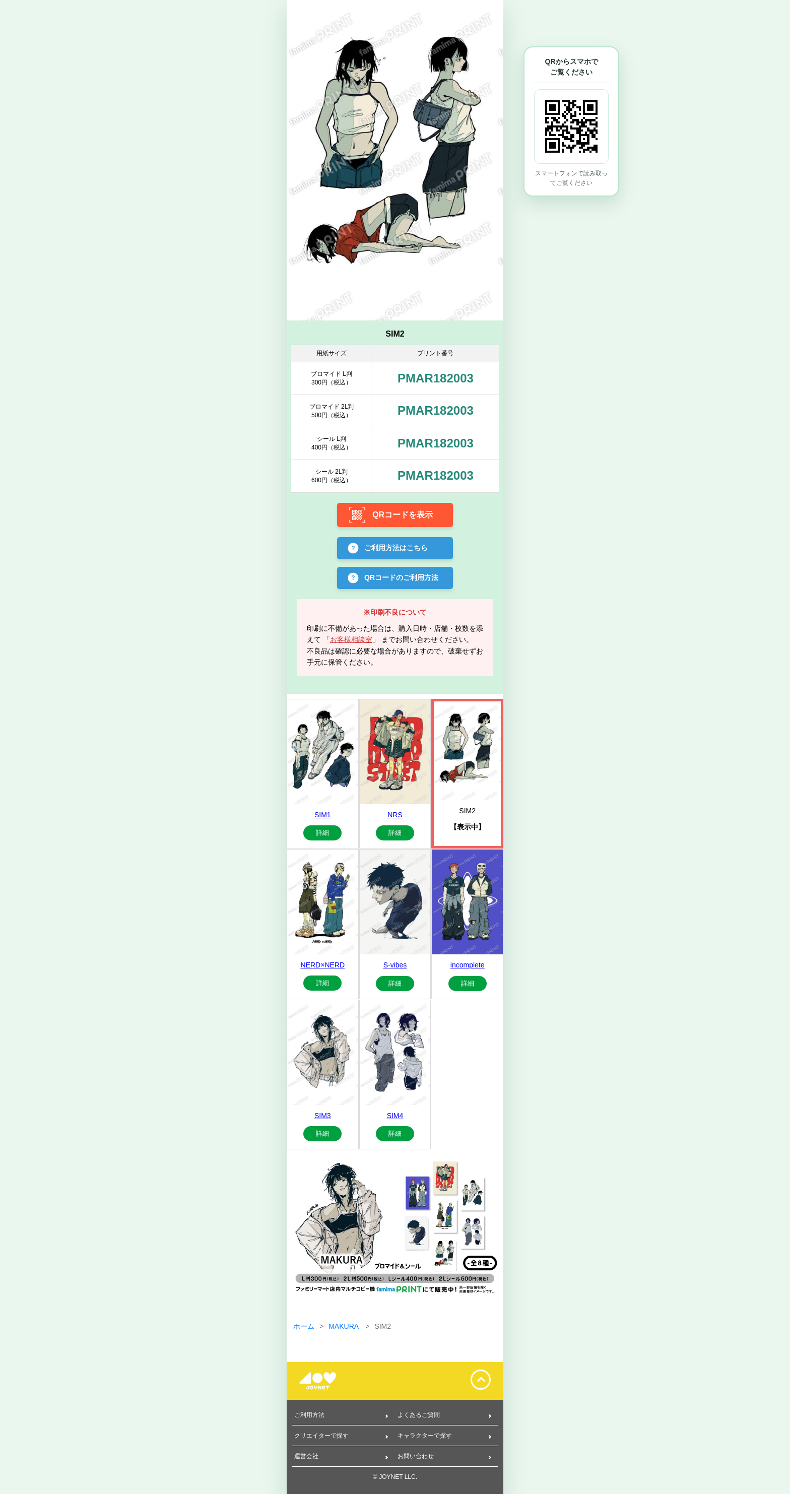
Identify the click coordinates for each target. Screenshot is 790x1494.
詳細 (322, 832)
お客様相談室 (351, 639)
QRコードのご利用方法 (401, 577)
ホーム (303, 1326)
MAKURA (344, 1326)
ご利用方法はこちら (396, 547)
